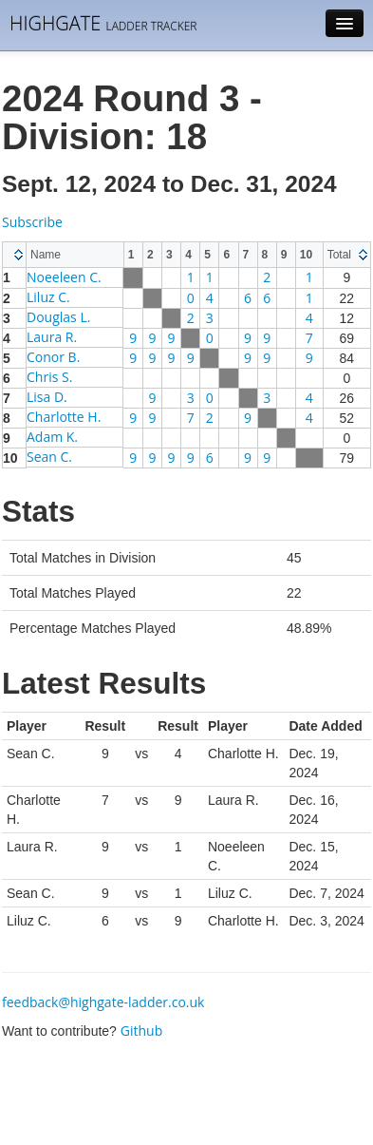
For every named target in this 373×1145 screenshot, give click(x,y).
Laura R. (52, 337)
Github (141, 1030)
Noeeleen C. (64, 277)
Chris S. (49, 377)
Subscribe (32, 222)
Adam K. (52, 437)
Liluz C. (48, 297)
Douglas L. (58, 317)
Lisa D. (47, 397)
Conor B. (53, 357)
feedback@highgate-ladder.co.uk (103, 1002)
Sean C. (49, 457)
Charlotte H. (64, 417)
